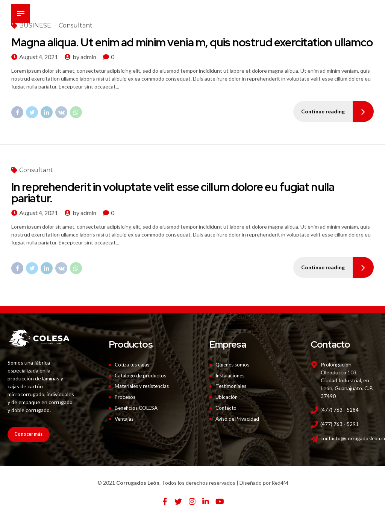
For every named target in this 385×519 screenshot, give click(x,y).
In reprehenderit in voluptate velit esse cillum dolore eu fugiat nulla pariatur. (172, 193)
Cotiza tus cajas (133, 364)
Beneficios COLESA (138, 408)
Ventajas (125, 418)
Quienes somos (233, 364)
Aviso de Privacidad (238, 418)
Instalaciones (231, 375)
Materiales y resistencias (144, 386)
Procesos (126, 397)
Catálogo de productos (142, 375)
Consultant (36, 170)
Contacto (226, 408)
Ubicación (226, 397)
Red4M (279, 482)
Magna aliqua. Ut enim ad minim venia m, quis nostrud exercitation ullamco (192, 42)
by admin (84, 56)
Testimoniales (232, 386)
